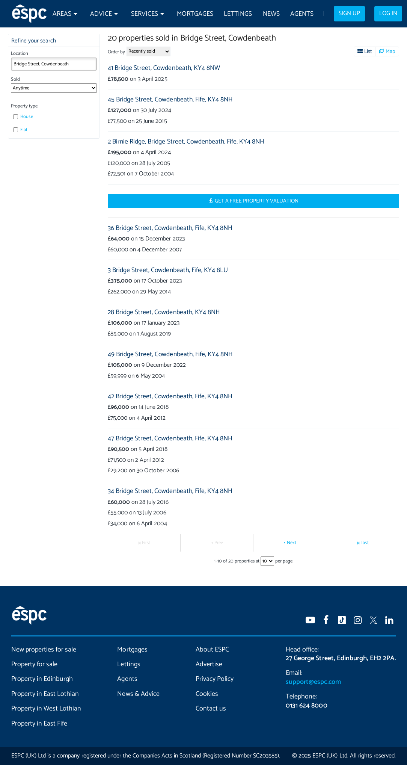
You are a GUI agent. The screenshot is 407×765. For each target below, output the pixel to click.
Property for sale (34, 664)
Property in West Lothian (46, 708)
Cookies (207, 694)
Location (19, 53)
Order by (116, 52)
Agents (302, 14)
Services (144, 14)
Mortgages (195, 14)
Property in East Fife (39, 723)
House (23, 117)
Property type (24, 106)
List (368, 51)
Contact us (211, 708)
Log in (388, 13)
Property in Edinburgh (42, 679)
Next (291, 543)
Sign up (349, 13)
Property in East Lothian (45, 694)
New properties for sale (43, 649)
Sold (15, 79)
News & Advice (138, 694)
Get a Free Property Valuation (256, 201)
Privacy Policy (215, 679)
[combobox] (54, 64)
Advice (101, 14)
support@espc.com (313, 682)
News (271, 14)
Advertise (209, 664)
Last (364, 543)
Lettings (238, 14)
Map (390, 51)
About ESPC (212, 649)
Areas (62, 14)
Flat (20, 130)
